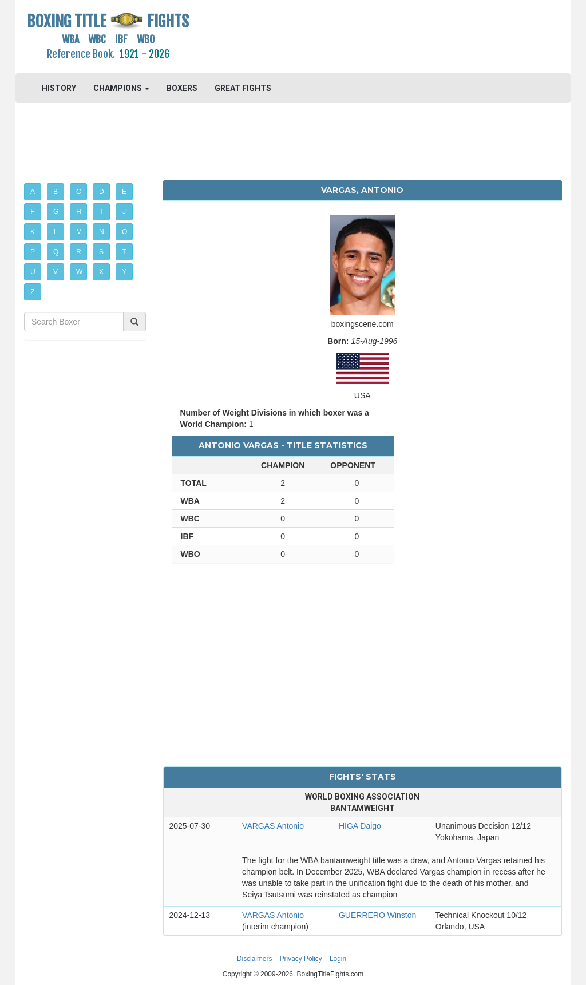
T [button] (124, 252)
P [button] (32, 252)
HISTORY (59, 88)
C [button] (78, 192)
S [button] (101, 252)
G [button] (55, 212)
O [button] (124, 232)
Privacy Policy (301, 959)
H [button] (78, 212)
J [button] (124, 212)
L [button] (56, 232)
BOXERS (182, 88)
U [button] (32, 272)
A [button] (32, 192)
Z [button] (32, 292)
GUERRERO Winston (377, 915)
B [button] (55, 192)
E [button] (124, 192)
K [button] (32, 232)
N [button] (101, 232)
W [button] (79, 272)
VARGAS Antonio (273, 825)
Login (338, 959)
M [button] (79, 232)
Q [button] (55, 252)
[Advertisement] (362, 37)
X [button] (101, 272)
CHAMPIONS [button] (121, 88)
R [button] (78, 252)
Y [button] (124, 272)
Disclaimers (254, 959)
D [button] (101, 192)
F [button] (32, 212)
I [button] (101, 212)
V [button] (55, 272)
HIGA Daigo (360, 825)
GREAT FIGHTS (243, 88)
